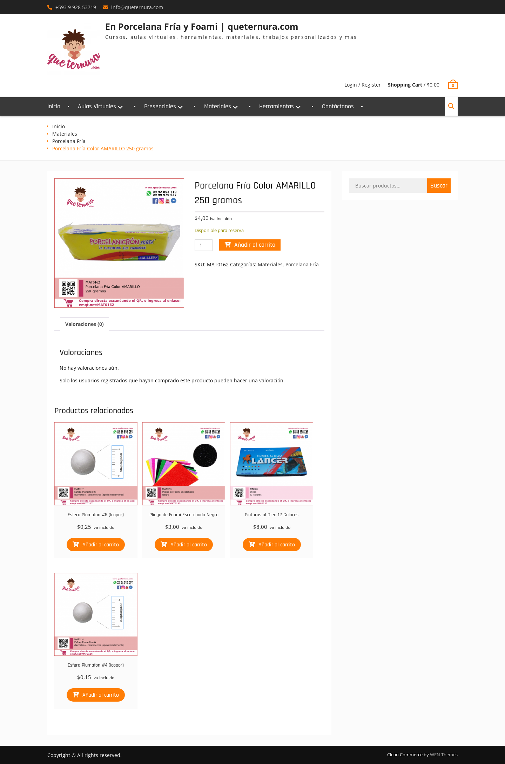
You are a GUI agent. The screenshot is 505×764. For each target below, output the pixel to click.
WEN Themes (444, 754)
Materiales (217, 106)
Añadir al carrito (254, 245)
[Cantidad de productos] (204, 245)
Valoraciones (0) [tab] (84, 324)
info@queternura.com (137, 7)
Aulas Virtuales (97, 106)
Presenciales (160, 106)
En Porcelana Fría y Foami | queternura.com (201, 26)
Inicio (53, 106)
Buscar (438, 186)
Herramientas (276, 106)
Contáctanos (338, 106)
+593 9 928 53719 (75, 7)
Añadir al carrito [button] (100, 544)
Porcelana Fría (69, 141)
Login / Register (362, 84)
